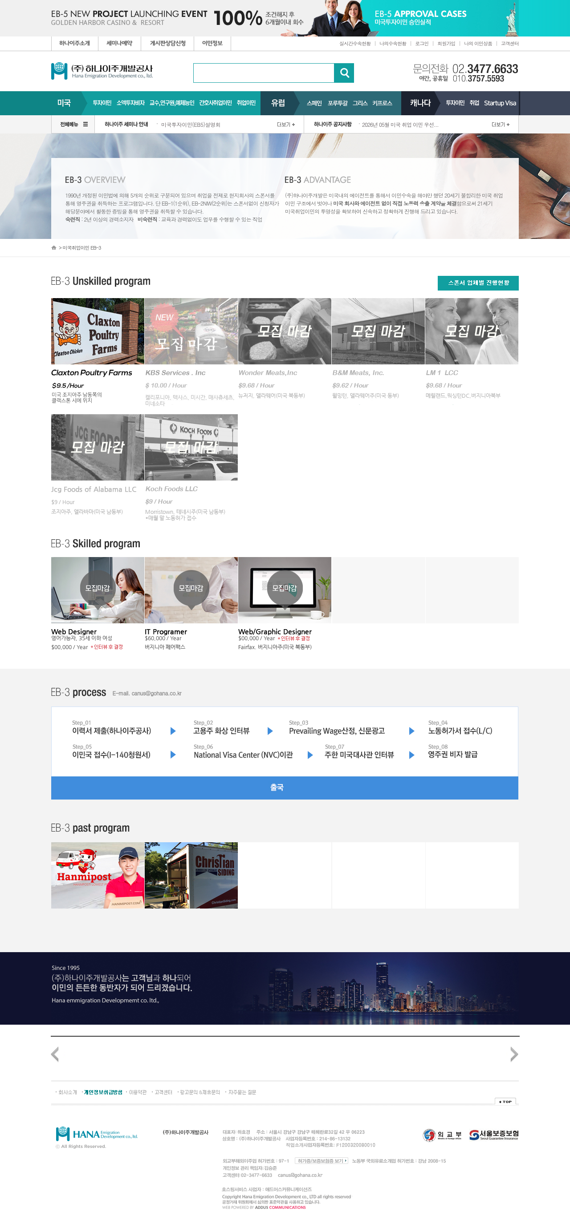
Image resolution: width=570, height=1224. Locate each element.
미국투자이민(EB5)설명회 (190, 124)
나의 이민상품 (478, 43)
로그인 (421, 43)
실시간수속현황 (354, 43)
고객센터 (510, 43)
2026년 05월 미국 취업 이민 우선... (400, 124)
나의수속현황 (392, 43)
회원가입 (446, 43)
